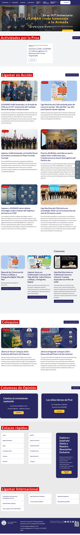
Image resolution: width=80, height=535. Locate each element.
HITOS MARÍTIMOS (46, 2)
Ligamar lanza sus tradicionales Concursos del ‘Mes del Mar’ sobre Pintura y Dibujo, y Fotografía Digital (39, 277)
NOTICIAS (22, 2)
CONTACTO (65, 2)
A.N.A (4, 435)
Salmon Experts (34, 456)
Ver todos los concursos (10, 288)
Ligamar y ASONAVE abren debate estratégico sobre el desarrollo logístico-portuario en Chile (18, 210)
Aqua (4, 445)
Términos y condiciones (55, 521)
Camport (32, 461)
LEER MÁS (32, 60)
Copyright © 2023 (61, 522)
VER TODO (76, 387)
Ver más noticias (72, 75)
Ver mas (76, 37)
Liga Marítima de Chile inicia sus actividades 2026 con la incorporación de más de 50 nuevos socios (58, 210)
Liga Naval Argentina (63, 496)
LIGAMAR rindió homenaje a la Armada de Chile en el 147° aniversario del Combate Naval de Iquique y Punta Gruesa (19, 106)
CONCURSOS (31, 2)
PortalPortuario (34, 451)
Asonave (5, 461)
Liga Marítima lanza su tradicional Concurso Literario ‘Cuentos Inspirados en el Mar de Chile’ (63, 277)
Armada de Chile (7, 451)
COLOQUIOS (15, 2)
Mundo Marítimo (34, 445)
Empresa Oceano (34, 440)
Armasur (5, 456)
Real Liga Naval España (64, 501)
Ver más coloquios (71, 322)
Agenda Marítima (7, 440)
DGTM (32, 435)
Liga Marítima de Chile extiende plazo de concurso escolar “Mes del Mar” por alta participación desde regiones (58, 106)
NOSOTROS (6, 2)
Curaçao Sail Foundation (36, 501)
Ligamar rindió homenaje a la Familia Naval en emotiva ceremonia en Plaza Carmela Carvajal (19, 155)
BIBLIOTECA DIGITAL (54, 2)
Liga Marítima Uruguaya (9, 503)
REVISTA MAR (38, 2)
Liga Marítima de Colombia (37, 496)
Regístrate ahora (66, 472)
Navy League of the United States (12, 508)
